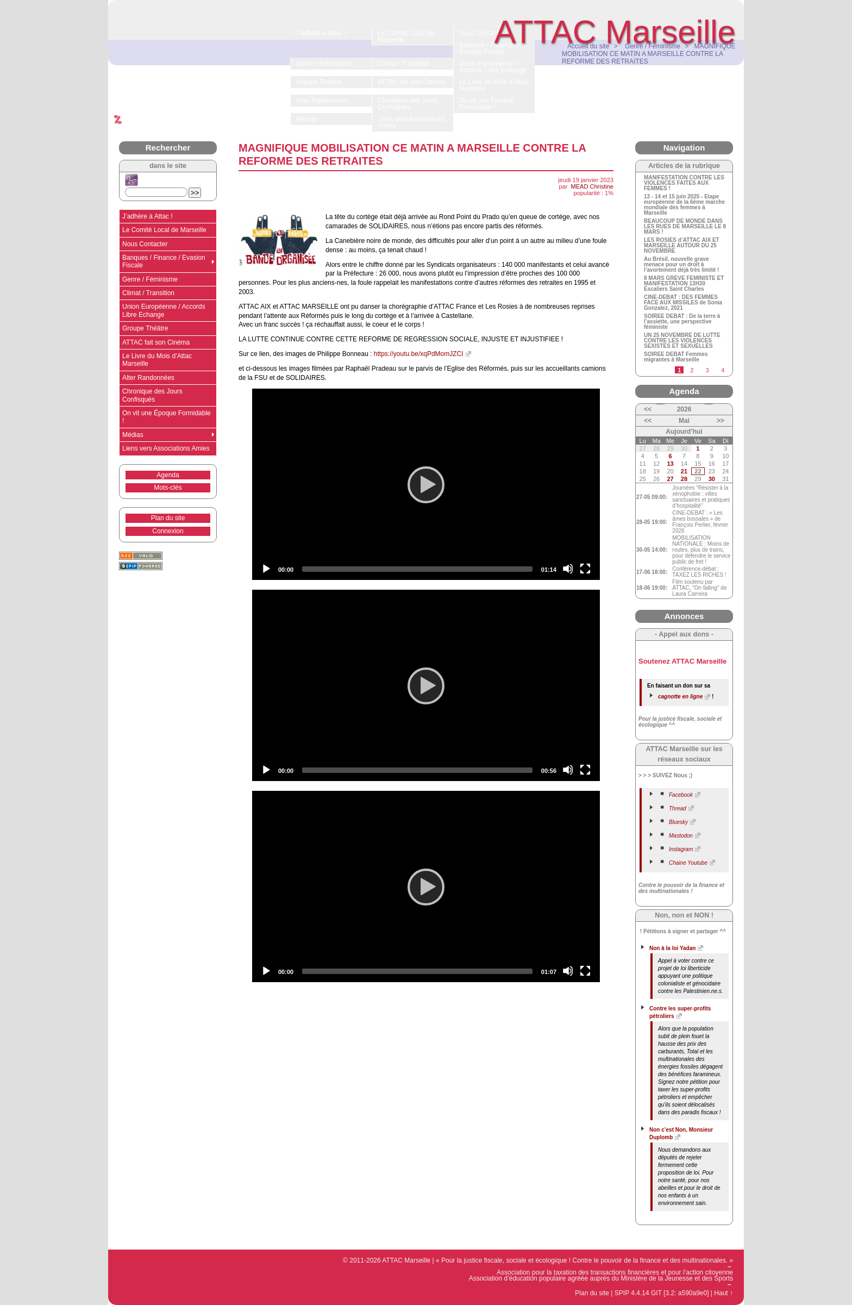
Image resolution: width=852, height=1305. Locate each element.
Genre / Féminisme (150, 279)
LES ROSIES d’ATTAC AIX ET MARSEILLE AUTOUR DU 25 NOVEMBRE (681, 246)
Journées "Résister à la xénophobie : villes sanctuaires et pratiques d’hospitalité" (701, 497)
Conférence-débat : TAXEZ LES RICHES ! (699, 572)
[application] (426, 484)
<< (647, 409)
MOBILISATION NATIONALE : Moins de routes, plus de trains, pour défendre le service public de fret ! (701, 550)
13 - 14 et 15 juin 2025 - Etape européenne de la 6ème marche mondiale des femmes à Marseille (684, 205)
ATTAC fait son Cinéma (156, 342)
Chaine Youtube (688, 863)
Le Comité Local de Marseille (164, 230)
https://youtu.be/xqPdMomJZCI (418, 354)
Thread (677, 808)
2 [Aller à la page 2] (692, 370)
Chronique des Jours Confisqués (152, 395)
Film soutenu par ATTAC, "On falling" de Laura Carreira (699, 588)
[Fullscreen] (585, 568)
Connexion (167, 531)
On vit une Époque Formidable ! (166, 416)
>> (720, 420)
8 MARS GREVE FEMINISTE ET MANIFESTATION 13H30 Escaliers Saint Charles (684, 284)
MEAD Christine (592, 186)
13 (670, 463)
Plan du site (168, 518)
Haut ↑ (723, 1293)
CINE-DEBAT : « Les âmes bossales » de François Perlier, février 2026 (700, 522)
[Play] (426, 484)
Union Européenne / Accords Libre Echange (163, 310)
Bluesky (678, 822)
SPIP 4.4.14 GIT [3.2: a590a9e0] (662, 1293)
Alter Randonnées (148, 378)
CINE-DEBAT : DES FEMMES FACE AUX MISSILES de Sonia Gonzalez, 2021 (683, 303)
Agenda (167, 475)
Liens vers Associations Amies (166, 448)
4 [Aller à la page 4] (722, 370)
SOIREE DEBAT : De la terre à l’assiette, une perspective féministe (682, 322)
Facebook (681, 795)
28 (684, 479)
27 (670, 479)
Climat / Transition (148, 293)
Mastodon (681, 836)
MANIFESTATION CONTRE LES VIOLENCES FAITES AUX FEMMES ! (684, 183)
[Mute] (568, 568)
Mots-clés (167, 487)
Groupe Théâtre (145, 328)
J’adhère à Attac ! (147, 216)
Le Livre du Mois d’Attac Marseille (157, 359)
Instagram (681, 849)
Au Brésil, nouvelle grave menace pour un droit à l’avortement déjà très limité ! (681, 265)
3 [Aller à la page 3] (707, 370)
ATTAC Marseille (615, 32)
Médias (132, 435)
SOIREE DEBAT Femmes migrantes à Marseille (676, 357)
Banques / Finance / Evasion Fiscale (163, 261)
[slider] (417, 569)
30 (712, 479)
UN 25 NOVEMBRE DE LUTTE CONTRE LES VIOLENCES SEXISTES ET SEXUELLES (682, 341)
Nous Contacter (144, 244)
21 (684, 471)
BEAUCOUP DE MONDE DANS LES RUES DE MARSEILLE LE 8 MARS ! (685, 226)
